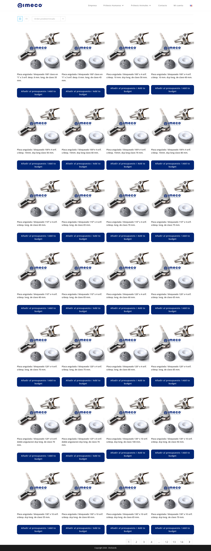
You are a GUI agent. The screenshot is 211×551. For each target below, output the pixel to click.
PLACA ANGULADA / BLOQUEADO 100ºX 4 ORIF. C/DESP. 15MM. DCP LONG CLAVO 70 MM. (126, 151)
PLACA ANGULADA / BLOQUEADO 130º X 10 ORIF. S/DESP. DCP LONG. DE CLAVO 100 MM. (127, 440)
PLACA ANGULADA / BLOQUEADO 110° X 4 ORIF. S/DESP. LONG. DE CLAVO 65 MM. (82, 223)
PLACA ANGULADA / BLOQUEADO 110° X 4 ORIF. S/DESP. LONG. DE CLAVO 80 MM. (37, 296)
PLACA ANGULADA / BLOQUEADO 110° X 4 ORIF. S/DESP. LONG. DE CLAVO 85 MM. (82, 296)
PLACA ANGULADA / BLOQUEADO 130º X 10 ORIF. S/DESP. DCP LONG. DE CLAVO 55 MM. (37, 516)
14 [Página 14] (181, 542)
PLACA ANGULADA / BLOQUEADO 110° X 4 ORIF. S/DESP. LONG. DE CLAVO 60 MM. (37, 223)
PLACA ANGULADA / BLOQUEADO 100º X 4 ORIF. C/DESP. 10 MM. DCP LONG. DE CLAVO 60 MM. (171, 76)
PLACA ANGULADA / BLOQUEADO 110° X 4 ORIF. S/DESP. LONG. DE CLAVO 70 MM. (126, 223)
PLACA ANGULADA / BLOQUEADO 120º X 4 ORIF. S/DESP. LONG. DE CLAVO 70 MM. (37, 368)
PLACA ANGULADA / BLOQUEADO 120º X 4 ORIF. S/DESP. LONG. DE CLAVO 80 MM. (126, 368)
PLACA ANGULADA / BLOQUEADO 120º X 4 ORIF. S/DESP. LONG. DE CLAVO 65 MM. (171, 296)
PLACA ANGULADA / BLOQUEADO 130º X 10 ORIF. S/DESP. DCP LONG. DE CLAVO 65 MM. (127, 516)
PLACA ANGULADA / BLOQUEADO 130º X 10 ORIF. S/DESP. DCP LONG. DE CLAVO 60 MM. (82, 516)
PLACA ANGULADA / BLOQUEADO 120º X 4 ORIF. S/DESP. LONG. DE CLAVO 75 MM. (82, 368)
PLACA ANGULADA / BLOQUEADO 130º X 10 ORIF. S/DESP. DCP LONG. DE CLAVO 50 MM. (171, 440)
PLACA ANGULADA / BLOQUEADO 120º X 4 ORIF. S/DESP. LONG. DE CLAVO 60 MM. (126, 296)
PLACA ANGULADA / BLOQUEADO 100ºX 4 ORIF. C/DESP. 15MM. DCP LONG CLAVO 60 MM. (81, 151)
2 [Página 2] (136, 542)
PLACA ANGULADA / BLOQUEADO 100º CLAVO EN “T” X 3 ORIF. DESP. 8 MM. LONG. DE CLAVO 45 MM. (82, 77)
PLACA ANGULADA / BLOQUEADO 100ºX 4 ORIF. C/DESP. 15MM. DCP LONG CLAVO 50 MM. (37, 151)
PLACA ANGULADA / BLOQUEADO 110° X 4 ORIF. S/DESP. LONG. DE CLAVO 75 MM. (171, 223)
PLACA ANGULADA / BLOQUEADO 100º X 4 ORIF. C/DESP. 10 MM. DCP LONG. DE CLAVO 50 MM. (126, 76)
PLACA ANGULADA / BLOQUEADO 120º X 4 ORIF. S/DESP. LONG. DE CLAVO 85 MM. (171, 368)
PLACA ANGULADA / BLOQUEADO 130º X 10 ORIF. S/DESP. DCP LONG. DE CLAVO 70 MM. (171, 516)
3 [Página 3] (144, 542)
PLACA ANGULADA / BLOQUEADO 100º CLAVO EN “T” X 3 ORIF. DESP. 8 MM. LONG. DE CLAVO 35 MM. (37, 77)
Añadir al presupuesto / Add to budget (38, 93)
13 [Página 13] (174, 542)
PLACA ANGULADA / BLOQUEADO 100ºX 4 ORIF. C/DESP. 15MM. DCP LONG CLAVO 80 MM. (171, 151)
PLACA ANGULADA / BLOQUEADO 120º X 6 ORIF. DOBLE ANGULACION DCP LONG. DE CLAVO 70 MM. (37, 441)
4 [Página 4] (151, 542)
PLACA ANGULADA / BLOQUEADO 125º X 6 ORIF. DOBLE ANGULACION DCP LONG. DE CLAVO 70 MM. (82, 441)
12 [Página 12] (166, 542)
